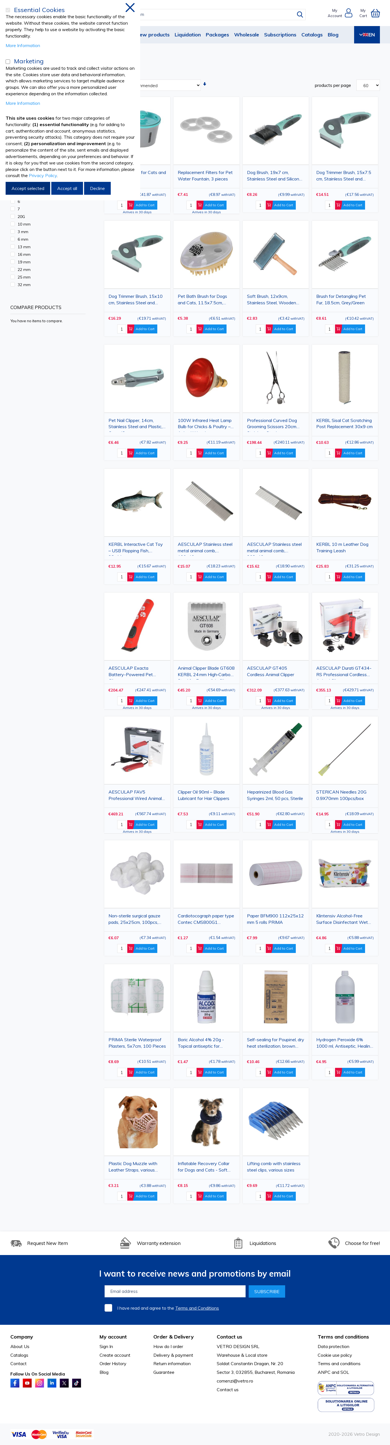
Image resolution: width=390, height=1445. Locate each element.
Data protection (333, 1346)
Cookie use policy (335, 1355)
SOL (344, 1372)
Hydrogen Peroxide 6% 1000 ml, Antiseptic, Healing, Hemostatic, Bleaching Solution (344, 1044)
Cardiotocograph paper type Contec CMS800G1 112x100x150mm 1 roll (206, 920)
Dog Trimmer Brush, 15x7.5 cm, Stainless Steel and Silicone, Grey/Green (343, 177)
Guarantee (163, 1372)
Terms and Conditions (197, 1308)
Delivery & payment (173, 1355)
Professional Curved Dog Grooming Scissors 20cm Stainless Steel (272, 425)
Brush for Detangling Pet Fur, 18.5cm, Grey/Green (341, 299)
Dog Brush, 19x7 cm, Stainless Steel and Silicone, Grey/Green (275, 177)
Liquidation (188, 34)
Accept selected (27, 188)
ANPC (324, 1372)
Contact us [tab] (229, 1336)
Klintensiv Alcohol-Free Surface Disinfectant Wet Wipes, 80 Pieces (342, 920)
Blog (333, 34)
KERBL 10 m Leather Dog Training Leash (342, 547)
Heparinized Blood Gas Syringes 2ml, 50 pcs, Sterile (275, 795)
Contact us (228, 1389)
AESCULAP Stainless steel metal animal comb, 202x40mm (274, 548)
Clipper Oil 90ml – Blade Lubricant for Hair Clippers (203, 795)
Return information (172, 1363)
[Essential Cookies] (8, 10)
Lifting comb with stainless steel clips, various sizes (274, 1167)
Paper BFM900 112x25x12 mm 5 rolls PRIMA (275, 919)
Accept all (67, 188)
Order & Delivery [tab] (173, 1336)
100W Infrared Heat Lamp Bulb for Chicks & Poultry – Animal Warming (205, 425)
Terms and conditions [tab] (343, 1336)
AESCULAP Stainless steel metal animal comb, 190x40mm (205, 548)
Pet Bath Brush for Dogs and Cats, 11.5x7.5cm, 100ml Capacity (202, 300)
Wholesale (246, 34)
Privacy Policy (43, 175)
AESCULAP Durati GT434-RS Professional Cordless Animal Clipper (343, 672)
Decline (97, 188)
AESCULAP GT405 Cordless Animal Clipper (270, 671)
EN (367, 34)
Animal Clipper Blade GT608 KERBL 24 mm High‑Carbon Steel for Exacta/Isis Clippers (206, 672)
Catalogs (312, 34)
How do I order (168, 1346)
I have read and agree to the (168, 1308)
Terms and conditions (339, 1363)
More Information (23, 45)
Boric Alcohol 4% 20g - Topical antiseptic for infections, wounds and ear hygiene (205, 1044)
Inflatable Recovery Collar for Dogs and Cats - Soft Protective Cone (203, 1168)
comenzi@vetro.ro (235, 1381)
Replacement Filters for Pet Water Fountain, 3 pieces (205, 176)
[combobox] (200, 14)
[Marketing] (8, 61)
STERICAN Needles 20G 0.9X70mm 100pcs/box (341, 795)
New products (153, 34)
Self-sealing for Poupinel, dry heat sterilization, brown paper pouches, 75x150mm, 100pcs (275, 1044)
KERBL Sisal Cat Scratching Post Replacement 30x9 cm (344, 424)
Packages (217, 34)
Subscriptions (280, 34)
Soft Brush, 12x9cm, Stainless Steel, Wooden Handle (271, 300)
